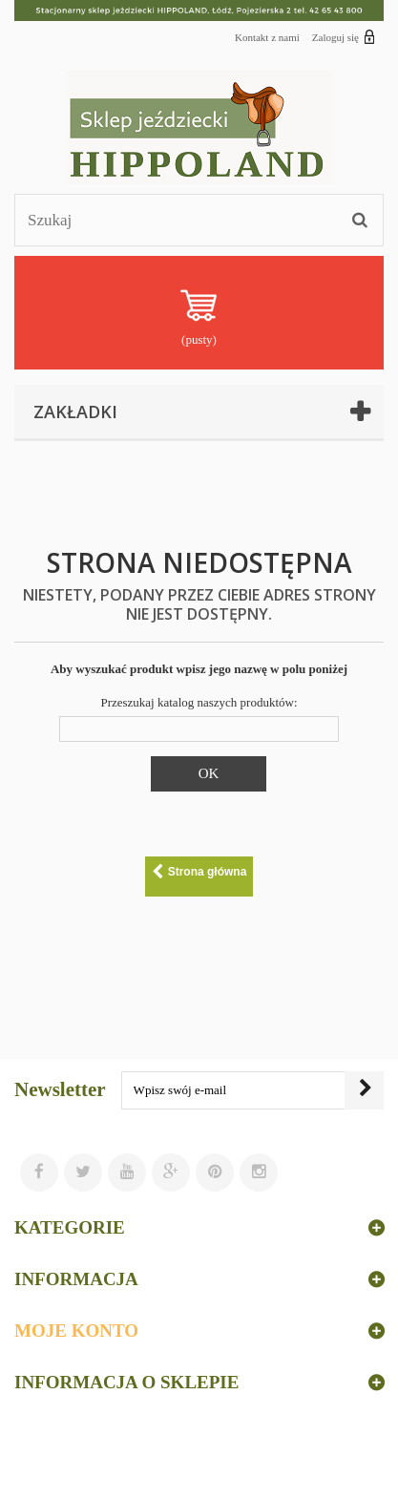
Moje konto (76, 1330)
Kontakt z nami (267, 37)
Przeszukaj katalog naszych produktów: (198, 702)
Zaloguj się (343, 36)
